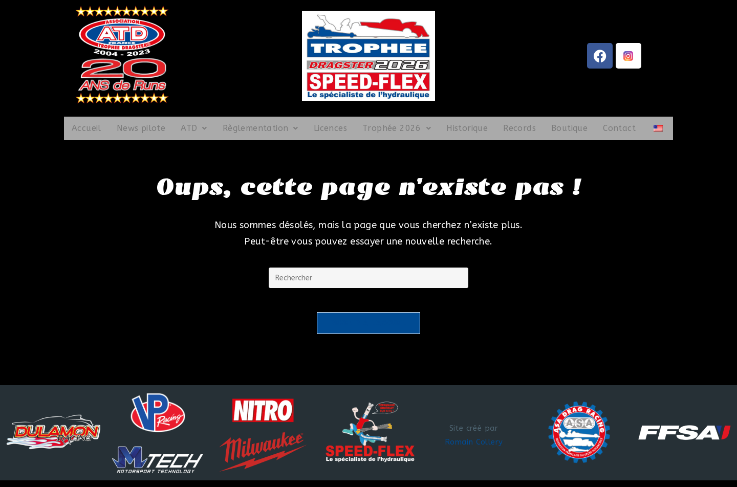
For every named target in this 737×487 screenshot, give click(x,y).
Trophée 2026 (396, 128)
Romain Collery (474, 448)
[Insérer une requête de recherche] (368, 278)
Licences (330, 128)
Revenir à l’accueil (369, 330)
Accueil (86, 128)
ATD (194, 128)
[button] (194, 128)
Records (519, 128)
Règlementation (260, 128)
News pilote (141, 128)
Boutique (569, 128)
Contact (619, 128)
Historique (467, 128)
